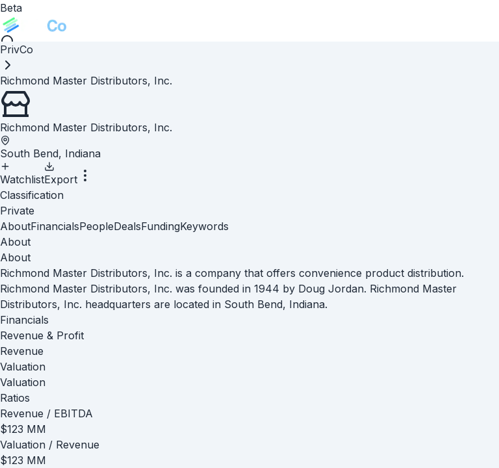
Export (60, 173)
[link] (86, 80)
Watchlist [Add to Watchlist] (22, 173)
